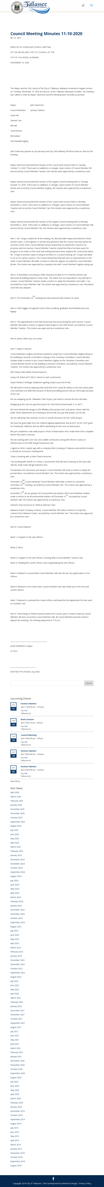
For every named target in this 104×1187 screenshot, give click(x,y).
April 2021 (14, 1044)
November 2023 (17, 914)
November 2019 (17, 1111)
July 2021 (14, 1031)
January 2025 (16, 855)
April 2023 (14, 943)
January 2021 (16, 1056)
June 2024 (14, 884)
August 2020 (15, 1077)
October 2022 (16, 968)
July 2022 (14, 981)
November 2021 (17, 1014)
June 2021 (14, 1035)
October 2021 (16, 1018)
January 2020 (16, 1107)
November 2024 (17, 863)
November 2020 (17, 1065)
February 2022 (16, 1002)
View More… (15, 781)
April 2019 (14, 1140)
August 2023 (15, 926)
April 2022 (14, 993)
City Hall (24, 710)
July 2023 (14, 930)
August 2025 (15, 826)
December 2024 (17, 859)
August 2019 (15, 1123)
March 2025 (15, 847)
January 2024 (16, 905)
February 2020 (16, 1102)
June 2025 (14, 834)
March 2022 (15, 998)
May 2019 (14, 1136)
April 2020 (14, 1094)
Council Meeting (29, 735)
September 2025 (17, 821)
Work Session (27, 719)
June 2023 (14, 935)
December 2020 (17, 1060)
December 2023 (17, 909)
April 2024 (14, 893)
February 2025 (16, 851)
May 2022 (14, 989)
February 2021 (16, 1052)
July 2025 (14, 830)
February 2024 (16, 901)
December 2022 (17, 960)
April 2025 (14, 842)
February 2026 (16, 801)
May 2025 (14, 838)
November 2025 (17, 813)
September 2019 (17, 1119)
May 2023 (14, 939)
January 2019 (16, 1149)
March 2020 (15, 1098)
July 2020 (14, 1081)
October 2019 (16, 1115)
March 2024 (15, 897)
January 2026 (16, 805)
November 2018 (17, 1153)
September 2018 (17, 1161)
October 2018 (16, 1157)
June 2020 (14, 1086)
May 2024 (14, 888)
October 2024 (16, 867)
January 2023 (16, 956)
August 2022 (15, 977)
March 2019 (15, 1144)
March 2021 (15, 1048)
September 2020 (17, 1073)
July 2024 (14, 880)
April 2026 (14, 792)
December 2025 (17, 809)
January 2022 (16, 1006)
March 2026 (15, 796)
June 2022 (14, 985)
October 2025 (16, 817)
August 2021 (15, 1027)
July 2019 (14, 1128)
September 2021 (17, 1023)
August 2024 (15, 876)
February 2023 (16, 951)
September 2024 (17, 872)
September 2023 (17, 922)
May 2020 (14, 1090)
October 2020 (16, 1069)
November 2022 (17, 964)
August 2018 (15, 1165)
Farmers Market (28, 703)
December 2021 (17, 1010)
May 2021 (14, 1039)
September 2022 (17, 972)
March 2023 (15, 947)
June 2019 (14, 1132)
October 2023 (16, 918)
